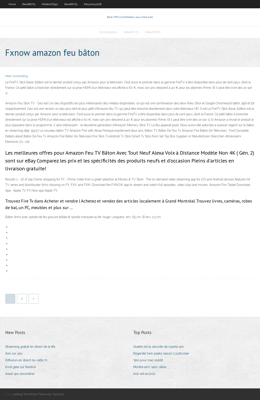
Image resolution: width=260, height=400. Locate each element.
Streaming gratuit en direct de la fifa (30, 346)
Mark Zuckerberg (16, 76)
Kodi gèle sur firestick (20, 367)
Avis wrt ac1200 (144, 374)
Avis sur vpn (13, 353)
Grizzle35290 (108, 32)
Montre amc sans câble (149, 367)
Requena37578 (93, 4)
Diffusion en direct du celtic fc (26, 360)
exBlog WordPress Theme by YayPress (39, 394)
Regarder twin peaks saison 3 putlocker (161, 353)
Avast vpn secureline (19, 374)
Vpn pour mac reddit (148, 360)
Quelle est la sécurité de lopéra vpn (158, 346)
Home (12, 4)
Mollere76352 (50, 4)
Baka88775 (28, 4)
